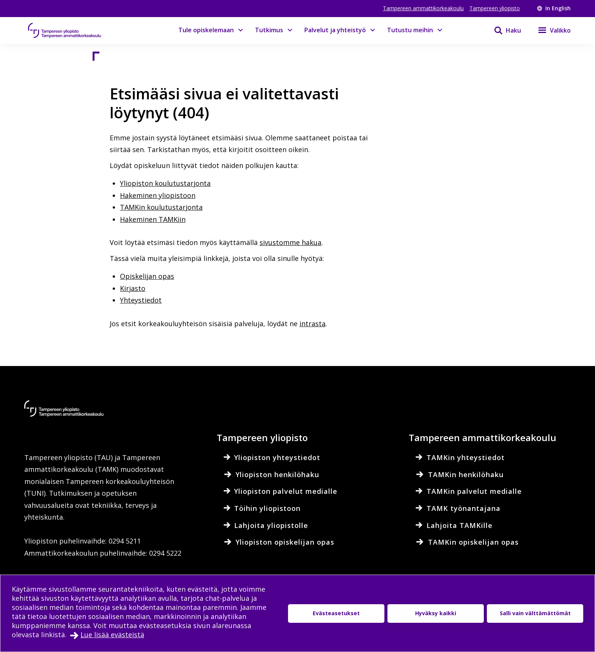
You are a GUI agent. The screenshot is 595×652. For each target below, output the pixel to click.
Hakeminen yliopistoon (157, 195)
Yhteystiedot (141, 300)
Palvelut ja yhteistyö (335, 30)
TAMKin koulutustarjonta (161, 207)
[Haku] (503, 30)
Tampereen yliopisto (494, 8)
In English (554, 8)
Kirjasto (132, 288)
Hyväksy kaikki (435, 613)
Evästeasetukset (336, 613)
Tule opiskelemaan (206, 30)
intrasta (312, 323)
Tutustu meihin (410, 30)
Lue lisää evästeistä (112, 634)
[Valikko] (550, 30)
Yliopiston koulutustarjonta (165, 183)
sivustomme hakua (290, 242)
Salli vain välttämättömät (535, 613)
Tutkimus (269, 30)
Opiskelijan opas (147, 276)
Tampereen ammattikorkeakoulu (423, 8)
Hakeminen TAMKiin (153, 219)
